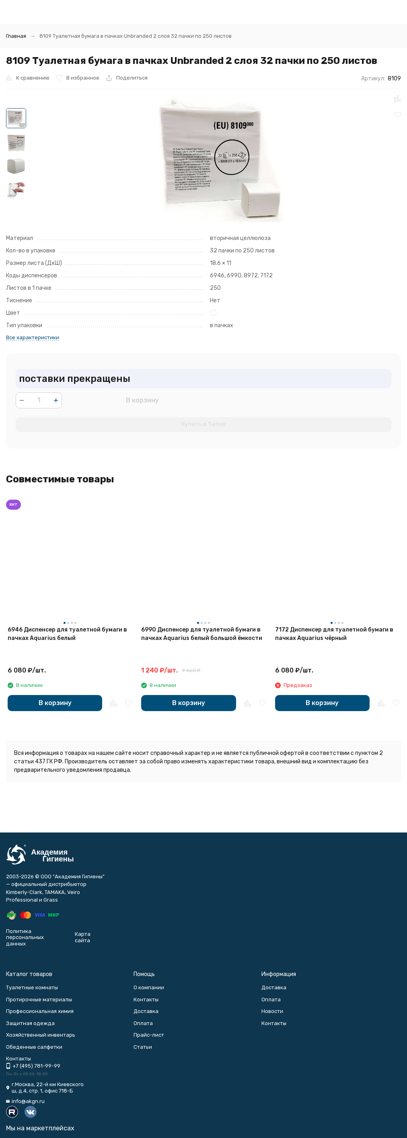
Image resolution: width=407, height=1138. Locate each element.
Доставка (146, 1011)
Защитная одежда (30, 1023)
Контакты (146, 1000)
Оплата (143, 1023)
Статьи (143, 1047)
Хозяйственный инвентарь (40, 1035)
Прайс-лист (149, 1035)
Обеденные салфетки (34, 1047)
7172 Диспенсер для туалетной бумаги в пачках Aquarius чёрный (334, 634)
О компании (149, 987)
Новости (272, 1011)
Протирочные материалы (39, 1000)
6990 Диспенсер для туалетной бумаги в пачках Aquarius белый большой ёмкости (201, 634)
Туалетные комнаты (32, 987)
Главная (16, 36)
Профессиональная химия (40, 1011)
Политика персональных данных (25, 937)
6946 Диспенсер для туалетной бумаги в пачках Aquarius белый (67, 634)
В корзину (142, 400)
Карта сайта (82, 937)
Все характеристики (32, 337)
